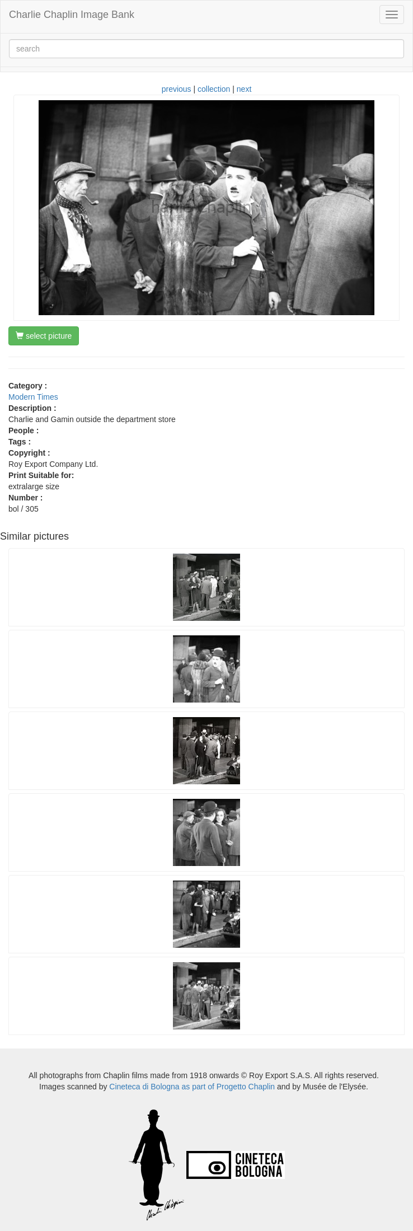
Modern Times (33, 396)
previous (176, 89)
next (244, 89)
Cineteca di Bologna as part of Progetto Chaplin (192, 1086)
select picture (44, 335)
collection (214, 89)
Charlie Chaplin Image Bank (71, 14)
